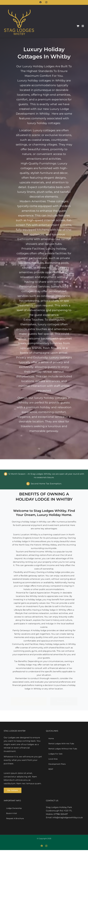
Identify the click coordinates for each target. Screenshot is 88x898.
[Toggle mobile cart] (78, 26)
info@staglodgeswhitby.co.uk (68, 817)
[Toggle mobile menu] (83, 26)
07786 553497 (61, 814)
